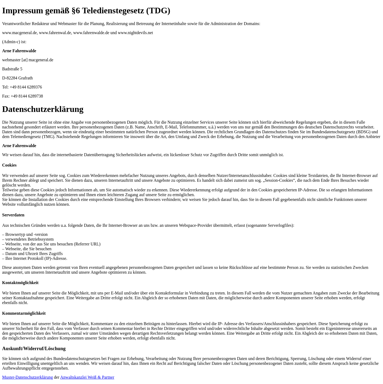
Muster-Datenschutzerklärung (27, 377)
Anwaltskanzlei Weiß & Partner (87, 377)
